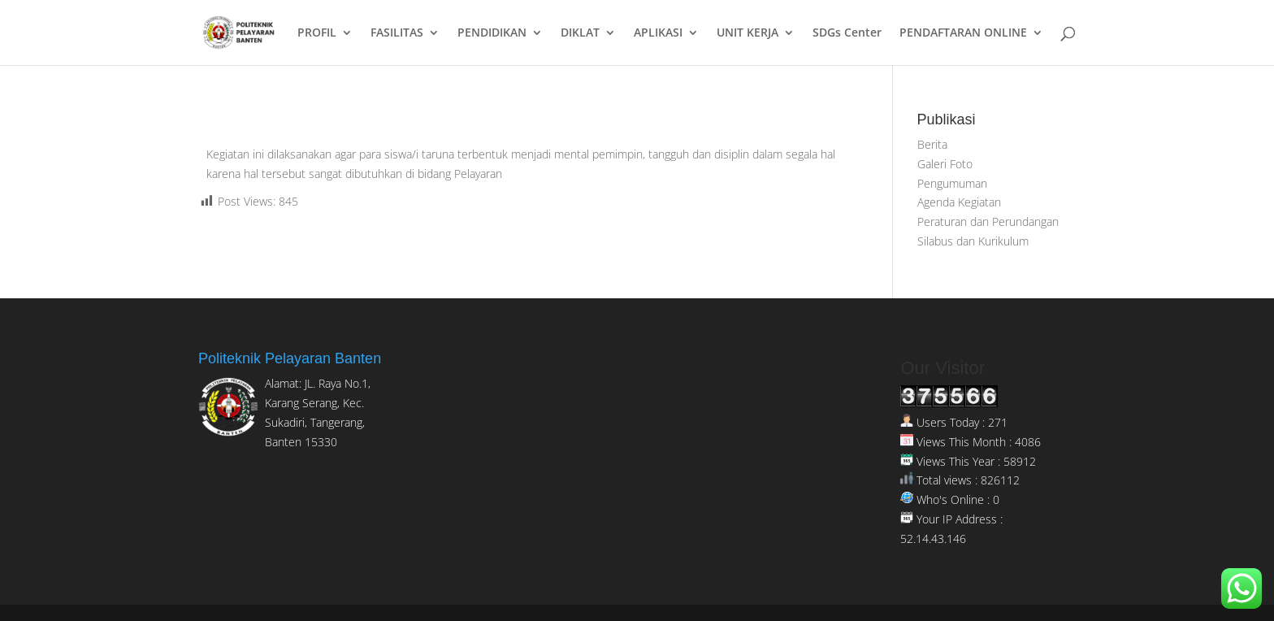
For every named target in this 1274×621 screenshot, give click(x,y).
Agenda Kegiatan (959, 202)
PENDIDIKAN (491, 33)
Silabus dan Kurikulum (973, 241)
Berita (932, 144)
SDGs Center (847, 33)
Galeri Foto (945, 164)
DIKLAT (580, 33)
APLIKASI (658, 33)
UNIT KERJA (747, 33)
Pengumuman (952, 183)
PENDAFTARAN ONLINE (963, 33)
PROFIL (316, 33)
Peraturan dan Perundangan (988, 221)
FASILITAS (396, 33)
